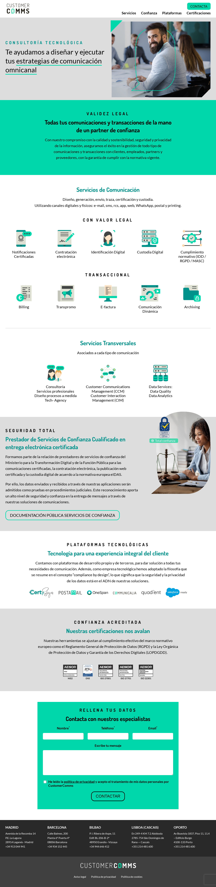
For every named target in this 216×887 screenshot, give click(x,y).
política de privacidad (79, 782)
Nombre (63, 728)
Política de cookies (131, 876)
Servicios (129, 13)
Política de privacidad (103, 876)
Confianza (149, 13)
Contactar (108, 796)
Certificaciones (199, 13)
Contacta (198, 6)
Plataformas (172, 13)
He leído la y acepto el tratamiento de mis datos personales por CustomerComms (108, 783)
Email (152, 728)
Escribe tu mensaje (108, 745)
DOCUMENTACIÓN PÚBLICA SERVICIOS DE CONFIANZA (62, 515)
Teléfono (108, 728)
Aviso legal (80, 876)
